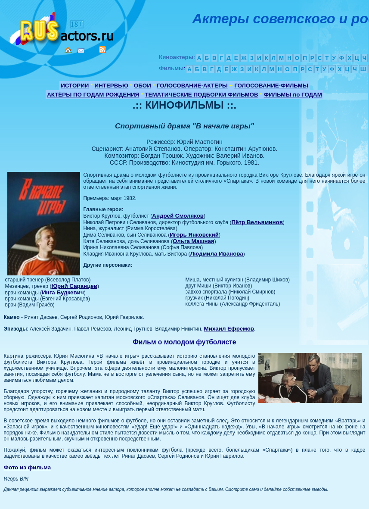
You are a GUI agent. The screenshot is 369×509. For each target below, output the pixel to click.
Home (68, 50)
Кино (62, 27)
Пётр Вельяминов (257, 222)
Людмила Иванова (216, 253)
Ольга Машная (193, 241)
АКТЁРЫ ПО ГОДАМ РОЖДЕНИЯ (93, 94)
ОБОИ (142, 85)
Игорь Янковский (194, 234)
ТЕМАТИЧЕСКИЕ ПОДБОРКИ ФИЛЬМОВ (201, 94)
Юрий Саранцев (74, 286)
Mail (81, 50)
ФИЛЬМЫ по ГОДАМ (293, 94)
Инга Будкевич (63, 292)
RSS (102, 49)
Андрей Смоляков (178, 215)
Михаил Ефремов (229, 328)
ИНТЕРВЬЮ (111, 85)
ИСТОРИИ (75, 85)
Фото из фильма (27, 467)
